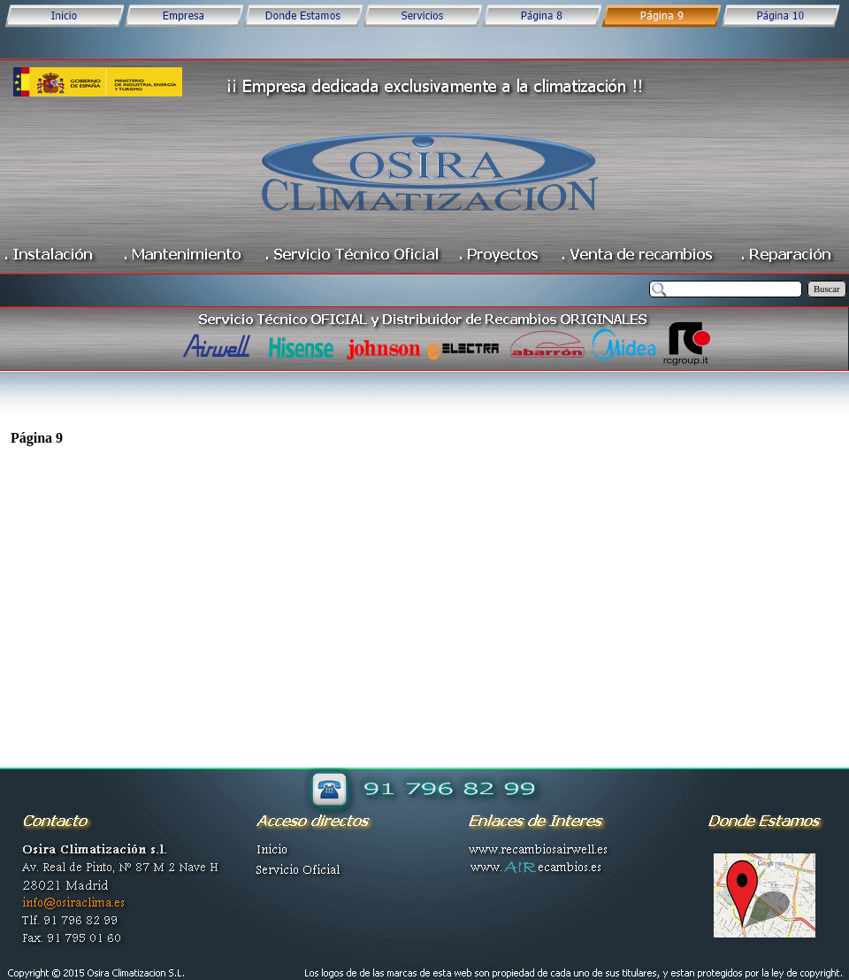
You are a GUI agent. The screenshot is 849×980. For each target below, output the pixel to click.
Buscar (827, 289)
